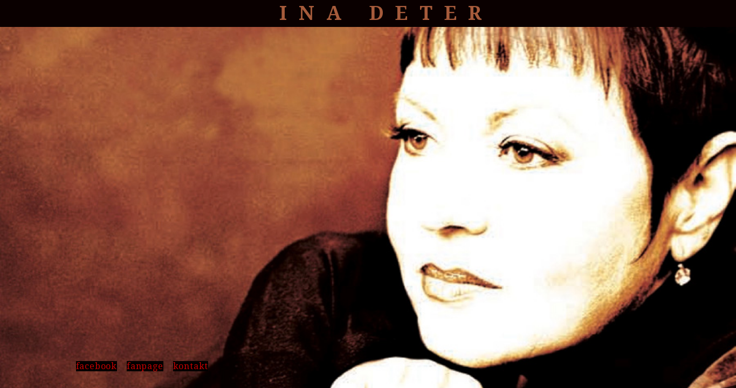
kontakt (191, 366)
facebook (96, 366)
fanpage (145, 366)
